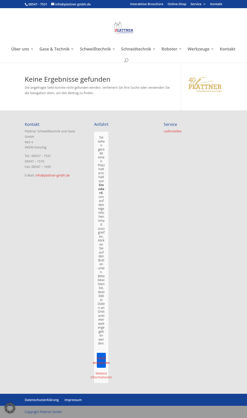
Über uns (20, 49)
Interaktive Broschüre (146, 4)
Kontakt (216, 4)
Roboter (169, 49)
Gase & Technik (54, 49)
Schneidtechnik (136, 49)
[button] (10, 408)
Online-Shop (177, 4)
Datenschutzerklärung (42, 400)
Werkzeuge (198, 49)
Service (195, 4)
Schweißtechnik (95, 49)
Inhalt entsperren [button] (101, 360)
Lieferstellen (173, 131)
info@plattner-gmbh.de (52, 175)
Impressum (73, 400)
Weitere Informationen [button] (101, 375)
